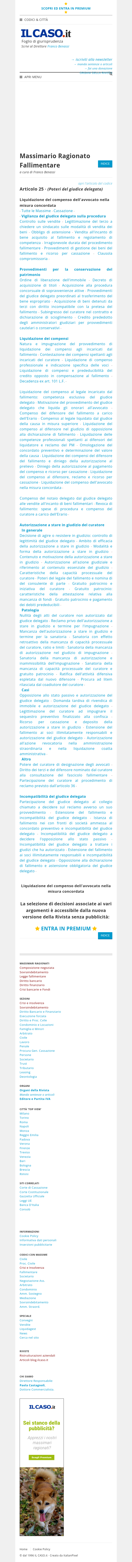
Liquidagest (28, 1329)
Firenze (25, 1148)
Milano (24, 1113)
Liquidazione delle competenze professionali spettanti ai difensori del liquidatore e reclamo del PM (66, 439)
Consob (25, 1209)
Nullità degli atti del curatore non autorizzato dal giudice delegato (66, 615)
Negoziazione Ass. (32, 1281)
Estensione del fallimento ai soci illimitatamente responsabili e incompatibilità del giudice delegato (66, 855)
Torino (24, 1118)
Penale (24, 1046)
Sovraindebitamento (34, 1302)
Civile (23, 1038)
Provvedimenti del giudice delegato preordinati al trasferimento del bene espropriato (66, 296)
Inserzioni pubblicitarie (36, 1245)
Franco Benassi (58, 46)
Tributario (27, 1068)
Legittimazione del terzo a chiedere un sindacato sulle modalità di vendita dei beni (66, 226)
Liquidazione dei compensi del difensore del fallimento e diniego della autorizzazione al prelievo (66, 461)
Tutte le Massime (36, 210)
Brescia (25, 1170)
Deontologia (28, 1077)
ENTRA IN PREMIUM (66, 928)
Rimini (24, 1174)
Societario (27, 1059)
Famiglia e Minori (32, 1029)
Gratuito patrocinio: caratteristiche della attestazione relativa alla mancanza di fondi (66, 594)
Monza (24, 1131)
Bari (22, 1161)
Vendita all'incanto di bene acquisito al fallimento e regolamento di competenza (66, 237)
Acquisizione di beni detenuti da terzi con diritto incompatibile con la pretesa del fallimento (66, 306)
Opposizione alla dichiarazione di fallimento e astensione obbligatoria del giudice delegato (66, 865)
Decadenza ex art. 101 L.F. (42, 381)
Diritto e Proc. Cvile (33, 1020)
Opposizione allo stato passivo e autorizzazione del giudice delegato (66, 695)
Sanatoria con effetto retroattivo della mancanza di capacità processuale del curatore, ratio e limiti (66, 642)
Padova (25, 1139)
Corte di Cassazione (33, 1188)
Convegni (26, 1320)
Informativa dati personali (38, 1240)
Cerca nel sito (29, 1337)
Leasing (25, 1072)
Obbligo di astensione (50, 232)
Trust (23, 1064)
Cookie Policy (29, 1236)
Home (24, 1549)
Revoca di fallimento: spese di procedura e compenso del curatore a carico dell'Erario (66, 509)
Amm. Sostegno (31, 1294)
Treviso (25, 1152)
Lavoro (24, 1042)
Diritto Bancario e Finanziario (40, 1012)
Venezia (25, 1157)
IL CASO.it (41, 1555)
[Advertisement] (66, 114)
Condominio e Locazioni (37, 1025)
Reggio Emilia (29, 1135)
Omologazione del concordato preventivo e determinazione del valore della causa (66, 450)
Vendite (25, 1325)
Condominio (28, 1289)
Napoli (24, 1126)
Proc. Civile (27, 1263)
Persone (25, 1055)
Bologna (25, 1165)
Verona (25, 1144)
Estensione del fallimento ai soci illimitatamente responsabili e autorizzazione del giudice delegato (66, 732)
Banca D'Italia (29, 1205)
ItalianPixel (71, 1555)
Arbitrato (26, 1033)
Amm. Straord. (30, 1307)
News (23, 1333)
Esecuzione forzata (33, 1016)
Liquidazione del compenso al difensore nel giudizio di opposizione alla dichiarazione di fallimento (66, 429)
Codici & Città (34, 20)
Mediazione (28, 1298)
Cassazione (63, 210)
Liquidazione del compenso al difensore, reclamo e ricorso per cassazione (66, 477)
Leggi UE (26, 1201)
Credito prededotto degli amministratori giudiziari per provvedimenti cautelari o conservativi (66, 322)
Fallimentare (28, 1272)
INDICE (105, 163)
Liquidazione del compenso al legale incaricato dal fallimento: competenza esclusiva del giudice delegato (66, 397)
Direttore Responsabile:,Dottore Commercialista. (37, 1385)
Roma (24, 1122)
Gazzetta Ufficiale (32, 1196)
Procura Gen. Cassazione (37, 1051)
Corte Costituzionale (34, 1192)
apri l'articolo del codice (95, 183)
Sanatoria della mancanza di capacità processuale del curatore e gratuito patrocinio (66, 668)
